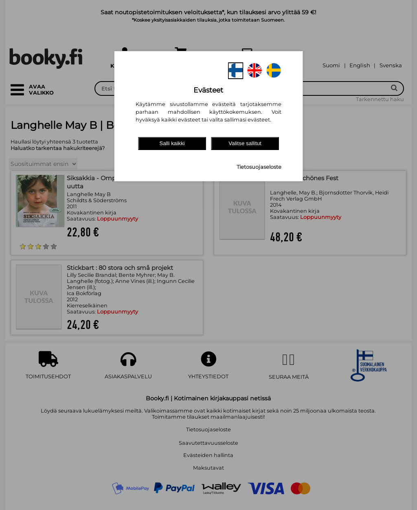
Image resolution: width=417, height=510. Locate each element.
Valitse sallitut (244, 143)
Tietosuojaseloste (259, 167)
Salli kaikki (171, 143)
